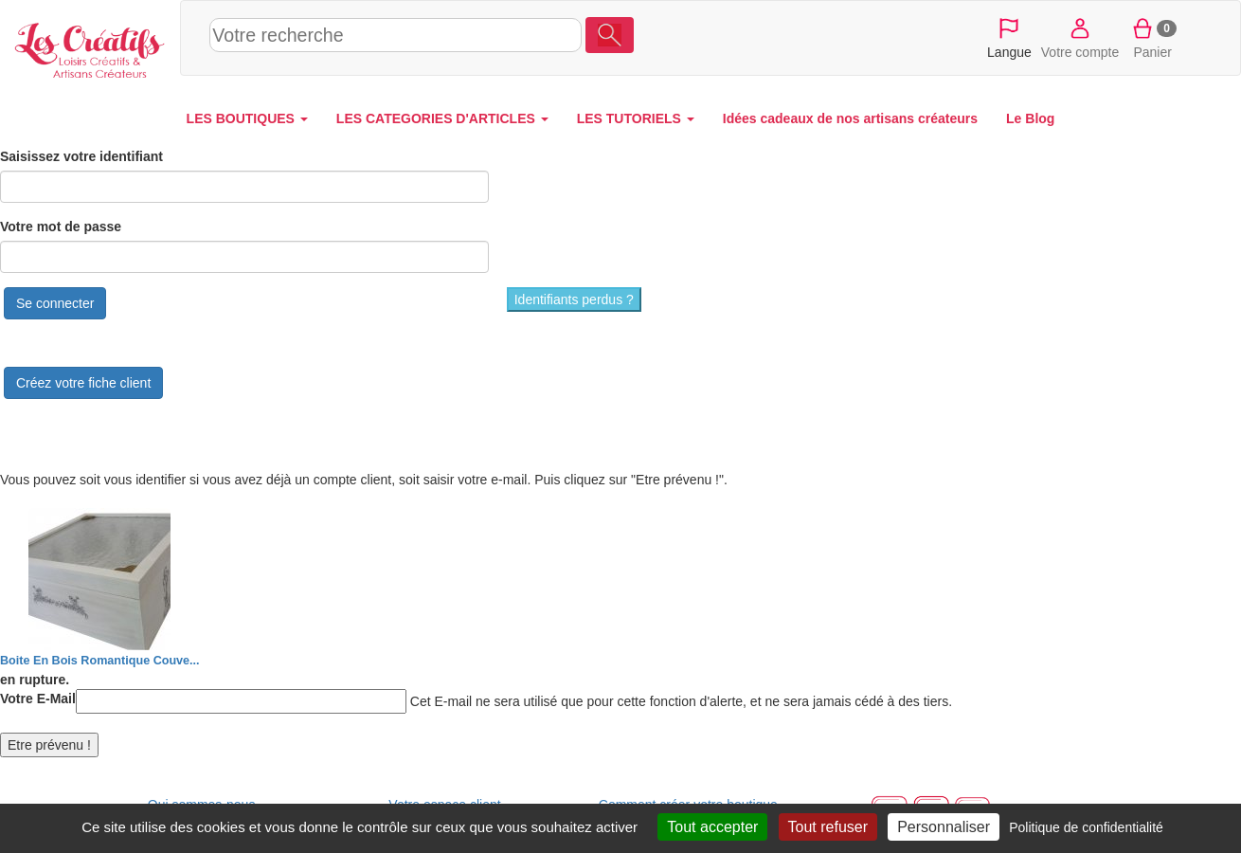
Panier (1152, 37)
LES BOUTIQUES (247, 118)
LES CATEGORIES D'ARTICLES (442, 118)
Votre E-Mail (38, 698)
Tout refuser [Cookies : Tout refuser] (828, 827)
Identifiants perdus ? (574, 299)
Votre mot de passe (60, 226)
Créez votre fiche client (83, 382)
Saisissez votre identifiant (81, 156)
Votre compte (1080, 37)
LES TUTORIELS (635, 118)
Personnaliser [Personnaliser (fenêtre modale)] (943, 827)
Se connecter (55, 303)
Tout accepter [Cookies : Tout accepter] (712, 827)
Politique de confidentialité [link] (1086, 827)
